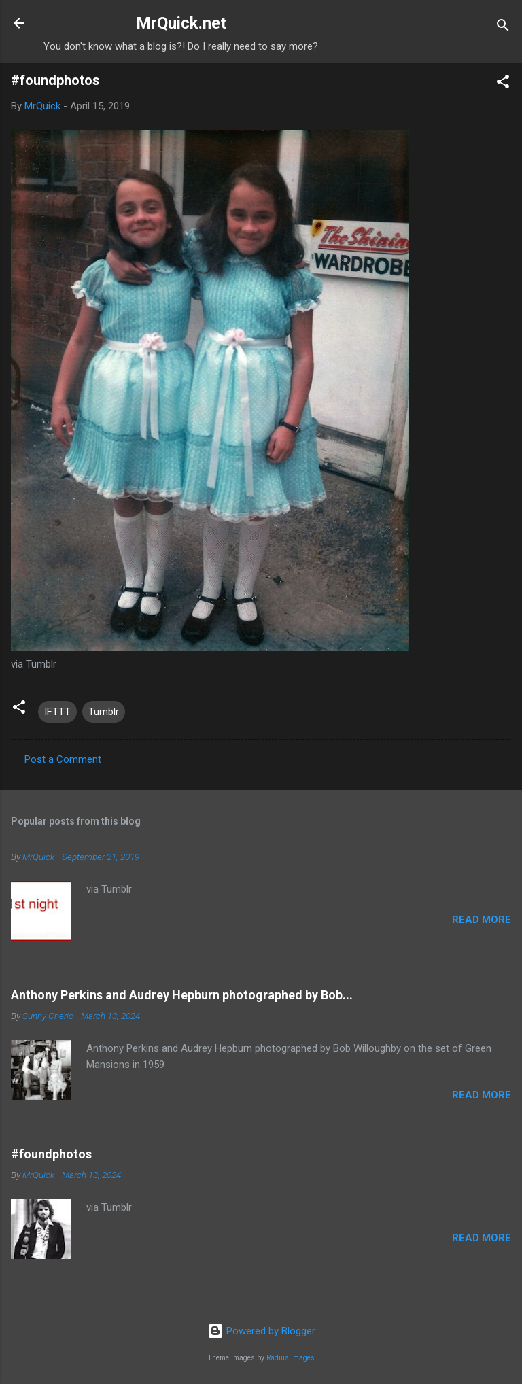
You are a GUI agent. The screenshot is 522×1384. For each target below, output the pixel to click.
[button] (503, 83)
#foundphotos (51, 1154)
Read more (481, 920)
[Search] (503, 27)
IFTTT (57, 712)
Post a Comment (62, 759)
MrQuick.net (181, 23)
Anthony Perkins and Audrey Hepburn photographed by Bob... (182, 995)
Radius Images (290, 1357)
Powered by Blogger (261, 1331)
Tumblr (103, 712)
